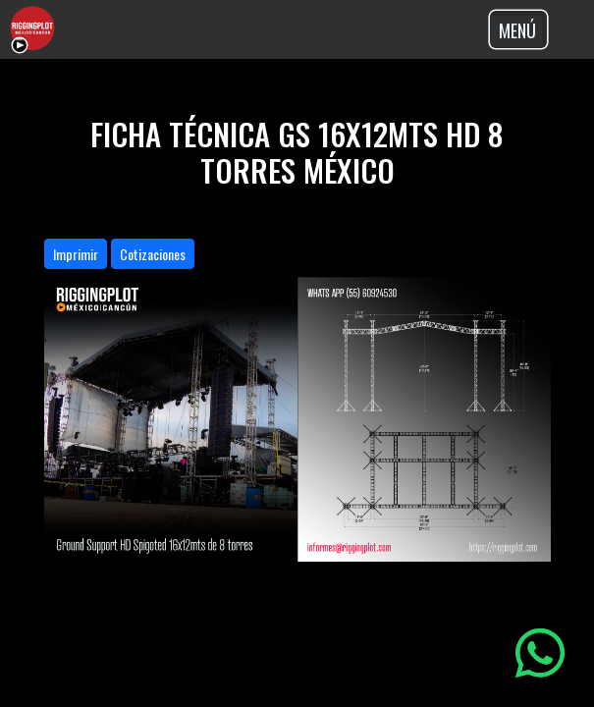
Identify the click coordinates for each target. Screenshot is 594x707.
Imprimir (75, 254)
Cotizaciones (153, 254)
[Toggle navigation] (518, 29)
